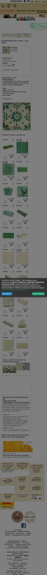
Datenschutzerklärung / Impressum (14, 290)
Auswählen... (7, 294)
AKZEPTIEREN (38, 294)
